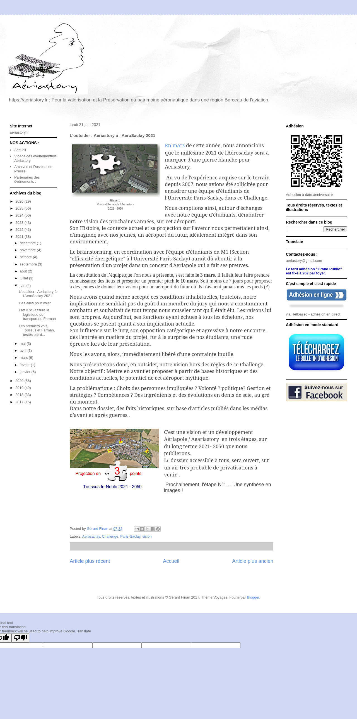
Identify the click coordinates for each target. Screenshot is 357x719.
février (25, 365)
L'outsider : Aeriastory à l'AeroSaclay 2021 (37, 294)
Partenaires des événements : (27, 179)
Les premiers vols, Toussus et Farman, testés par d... (37, 330)
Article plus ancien (252, 561)
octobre (26, 257)
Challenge (110, 536)
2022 (20, 229)
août (24, 271)
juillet (24, 278)
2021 (20, 236)
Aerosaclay (91, 536)
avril (23, 350)
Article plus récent (90, 561)
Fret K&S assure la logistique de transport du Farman (37, 314)
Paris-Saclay (130, 536)
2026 (20, 201)
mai (23, 343)
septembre (29, 264)
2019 (20, 388)
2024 (20, 215)
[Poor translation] (20, 637)
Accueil (171, 561)
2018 (20, 395)
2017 (20, 402)
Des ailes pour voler (35, 303)
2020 (20, 381)
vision (146, 536)
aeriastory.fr (19, 132)
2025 (20, 208)
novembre (28, 250)
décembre (28, 243)
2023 (20, 222)
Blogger (253, 597)
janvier (26, 372)
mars (24, 357)
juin (23, 285)
